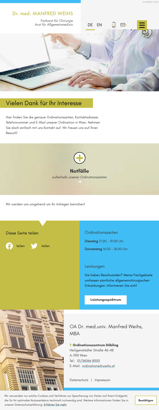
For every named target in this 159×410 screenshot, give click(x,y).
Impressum (102, 380)
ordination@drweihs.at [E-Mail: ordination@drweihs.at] (98, 366)
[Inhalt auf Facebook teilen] (18, 246)
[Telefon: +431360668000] (88, 361)
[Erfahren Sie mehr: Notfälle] (79, 169)
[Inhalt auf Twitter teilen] (43, 246)
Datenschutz (79, 380)
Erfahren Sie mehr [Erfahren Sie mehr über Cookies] (55, 404)
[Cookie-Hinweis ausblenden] (146, 400)
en (99, 24)
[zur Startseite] (43, 16)
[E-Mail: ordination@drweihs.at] (125, 24)
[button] (115, 24)
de (90, 24)
